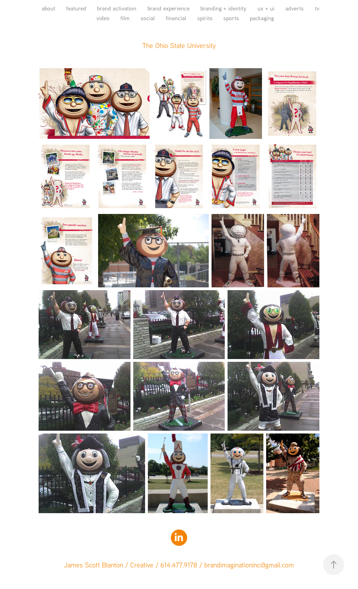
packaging (262, 18)
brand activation (116, 8)
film (124, 18)
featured (76, 8)
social (148, 18)
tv (317, 8)
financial (176, 18)
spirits (205, 18)
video (103, 18)
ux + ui (266, 8)
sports (231, 18)
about (48, 8)
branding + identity (223, 8)
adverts (294, 8)
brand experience (169, 8)
